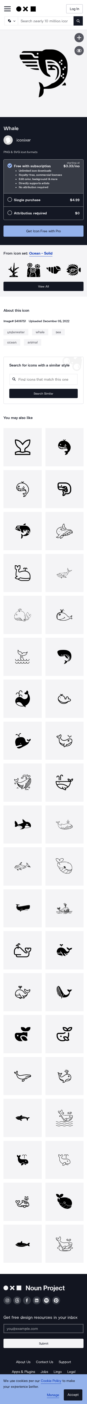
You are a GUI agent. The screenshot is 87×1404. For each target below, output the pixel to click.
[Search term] (46, 21)
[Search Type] (11, 21)
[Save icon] (79, 37)
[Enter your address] (43, 1328)
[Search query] (43, 379)
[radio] (43, 176)
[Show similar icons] (79, 50)
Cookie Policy (51, 1381)
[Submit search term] (78, 21)
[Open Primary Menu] (7, 9)
